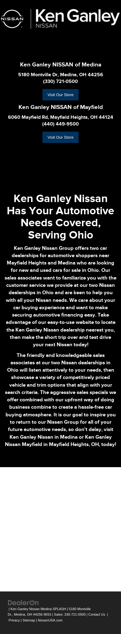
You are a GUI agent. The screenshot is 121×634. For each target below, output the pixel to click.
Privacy (14, 620)
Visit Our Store (60, 94)
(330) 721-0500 (60, 81)
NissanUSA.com (50, 620)
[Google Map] (60, 528)
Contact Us (96, 614)
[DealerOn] (23, 602)
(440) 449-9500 (60, 124)
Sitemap (28, 620)
